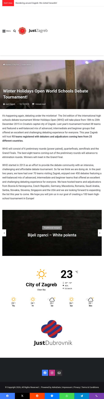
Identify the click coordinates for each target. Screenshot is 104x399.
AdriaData (56, 387)
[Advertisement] (74, 29)
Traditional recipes (52, 227)
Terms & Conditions (90, 387)
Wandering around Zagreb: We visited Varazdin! (36, 3)
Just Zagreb (10, 104)
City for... (16, 65)
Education (26, 65)
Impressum (67, 387)
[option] (52, 233)
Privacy (77, 387)
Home (7, 65)
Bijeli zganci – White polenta (52, 235)
